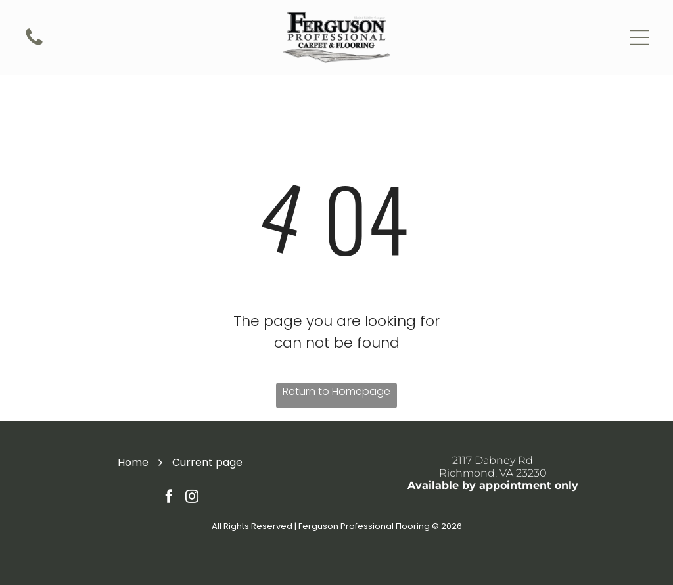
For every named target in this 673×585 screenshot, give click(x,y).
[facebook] (169, 497)
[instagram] (192, 497)
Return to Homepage (336, 391)
